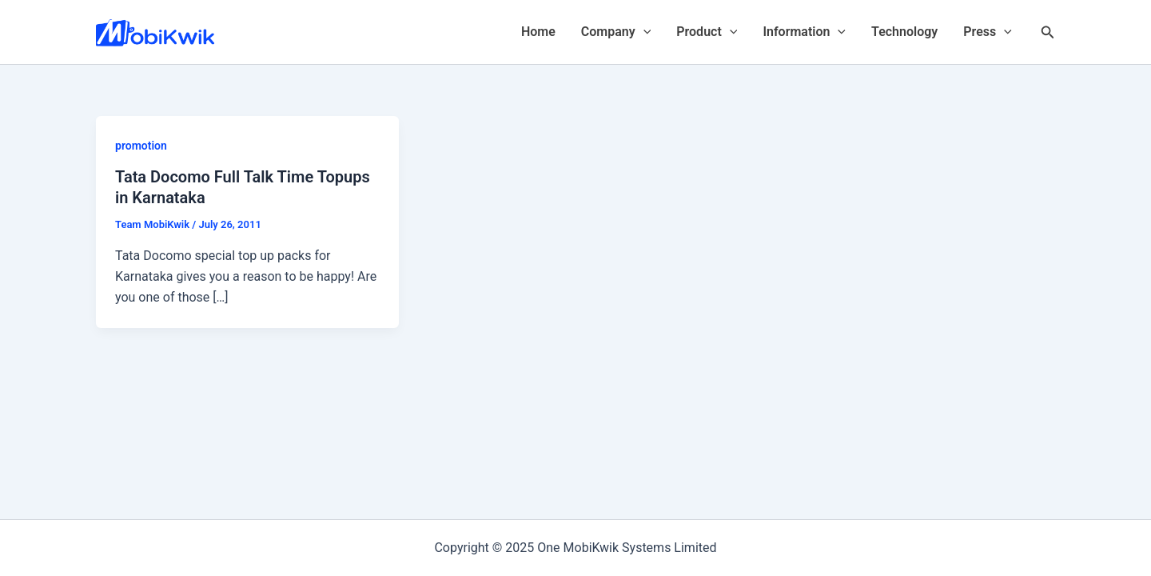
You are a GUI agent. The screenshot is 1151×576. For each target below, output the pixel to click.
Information (804, 32)
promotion (141, 145)
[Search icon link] (1048, 32)
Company (616, 32)
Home (538, 31)
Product (706, 32)
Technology (904, 31)
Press (987, 32)
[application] (643, 32)
